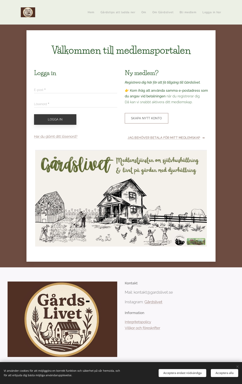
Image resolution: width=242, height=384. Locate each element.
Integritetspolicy (138, 322)
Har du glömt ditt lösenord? (56, 136)
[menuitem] (87, 12)
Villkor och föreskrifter (142, 328)
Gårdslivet (153, 301)
